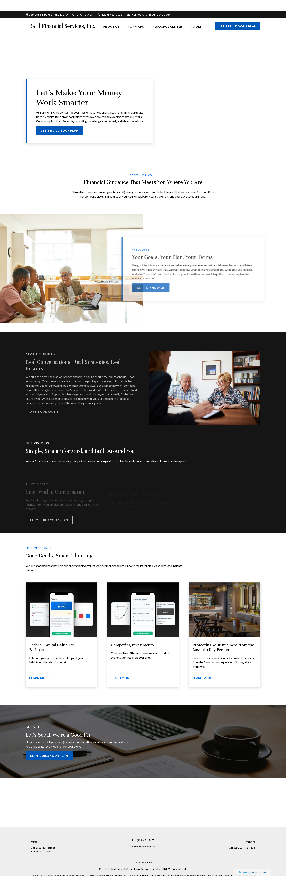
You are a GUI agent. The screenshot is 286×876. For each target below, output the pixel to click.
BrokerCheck (179, 858)
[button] (111, 15)
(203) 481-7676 (109, 3)
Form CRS (146, 851)
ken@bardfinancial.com (149, 3)
